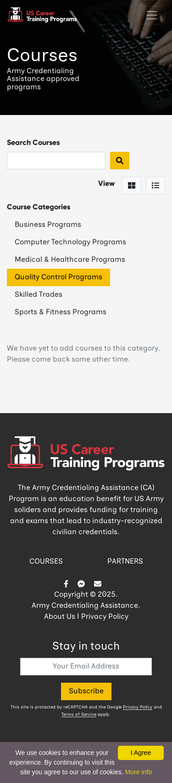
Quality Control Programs (58, 277)
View (106, 183)
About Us (59, 617)
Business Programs (48, 225)
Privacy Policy (104, 617)
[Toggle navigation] (152, 15)
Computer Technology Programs (70, 242)
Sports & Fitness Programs (60, 312)
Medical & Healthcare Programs (70, 260)
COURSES (46, 561)
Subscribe (86, 691)
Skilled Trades (38, 295)
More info (138, 772)
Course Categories (38, 206)
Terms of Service (78, 715)
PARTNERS (125, 561)
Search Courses (33, 142)
